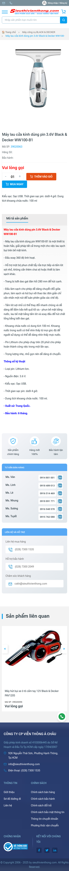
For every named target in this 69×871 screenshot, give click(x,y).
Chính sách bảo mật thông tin (47, 812)
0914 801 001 (47, 477)
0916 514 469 (47, 493)
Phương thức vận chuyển (45, 825)
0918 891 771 (47, 501)
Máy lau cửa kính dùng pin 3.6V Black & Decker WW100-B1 (35, 35)
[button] (5, 649)
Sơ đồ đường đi (12, 798)
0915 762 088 (47, 516)
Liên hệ (8, 805)
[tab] (17, 218)
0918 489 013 (47, 485)
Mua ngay (14, 184)
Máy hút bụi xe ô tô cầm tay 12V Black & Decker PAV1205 (32, 693)
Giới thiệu (9, 792)
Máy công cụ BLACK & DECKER (38, 32)
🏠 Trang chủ (9, 32)
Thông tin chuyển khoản (44, 818)
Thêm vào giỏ (41, 176)
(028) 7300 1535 (11, 3)
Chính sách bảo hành (43, 798)
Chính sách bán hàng (43, 792)
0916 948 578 (47, 509)
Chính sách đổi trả (41, 805)
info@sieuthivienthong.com (4, 3)
